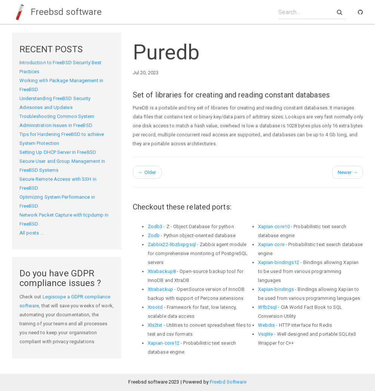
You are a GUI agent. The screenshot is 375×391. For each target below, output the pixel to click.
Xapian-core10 (274, 226)
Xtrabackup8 (162, 271)
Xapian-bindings (276, 289)
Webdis (266, 325)
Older (147, 172)
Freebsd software (57, 12)
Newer (348, 172)
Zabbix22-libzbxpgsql (172, 244)
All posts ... (31, 233)
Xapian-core (271, 244)
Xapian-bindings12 (278, 262)
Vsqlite (265, 334)
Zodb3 (155, 226)
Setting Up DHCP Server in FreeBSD (57, 152)
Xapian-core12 (163, 343)
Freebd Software (228, 382)
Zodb (154, 235)
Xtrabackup (160, 289)
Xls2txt (155, 325)
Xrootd (155, 307)
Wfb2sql (267, 307)
